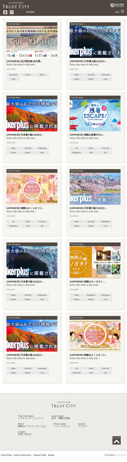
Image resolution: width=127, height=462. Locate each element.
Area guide (13, 75)
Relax (77, 75)
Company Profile (39, 460)
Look (13, 79)
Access (82, 430)
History (42, 75)
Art (77, 148)
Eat (105, 153)
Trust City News (13, 24)
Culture (27, 75)
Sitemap (51, 460)
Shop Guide (62, 430)
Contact (25, 437)
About (31, 430)
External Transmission (22, 460)
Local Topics (60, 422)
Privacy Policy (6, 460)
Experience (76, 153)
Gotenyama (105, 75)
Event (91, 148)
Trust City (90, 75)
